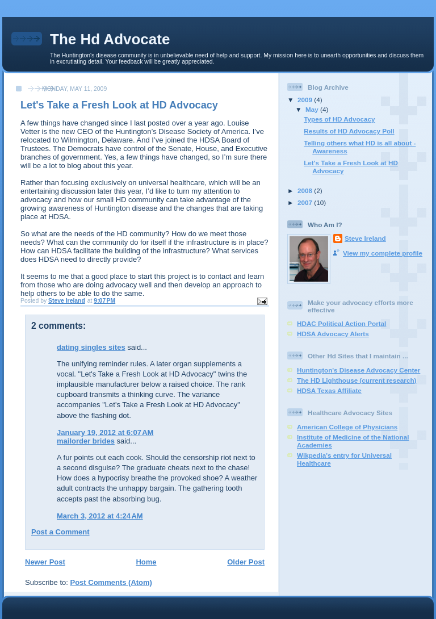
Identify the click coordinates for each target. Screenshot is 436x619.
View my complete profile (382, 253)
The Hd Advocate (110, 39)
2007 (305, 202)
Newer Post (45, 562)
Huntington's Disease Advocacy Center (358, 370)
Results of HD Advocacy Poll (349, 131)
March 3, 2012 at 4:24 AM (100, 516)
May (312, 109)
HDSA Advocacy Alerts (333, 333)
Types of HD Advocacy (339, 119)
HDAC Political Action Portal (341, 323)
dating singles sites (91, 347)
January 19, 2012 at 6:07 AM (105, 432)
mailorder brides (86, 441)
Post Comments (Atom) (111, 582)
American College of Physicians (347, 426)
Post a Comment (60, 532)
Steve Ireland (365, 238)
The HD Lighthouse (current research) (356, 380)
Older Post (246, 562)
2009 (305, 99)
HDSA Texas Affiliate (329, 390)
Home (146, 562)
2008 (305, 190)
